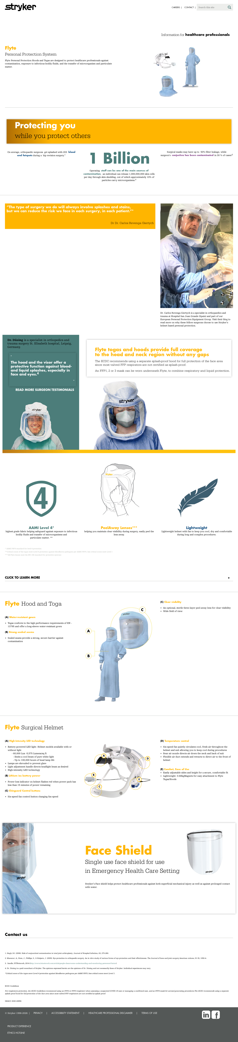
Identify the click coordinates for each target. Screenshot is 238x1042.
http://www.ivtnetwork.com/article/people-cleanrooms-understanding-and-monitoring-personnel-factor (73, 963)
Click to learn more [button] (22, 577)
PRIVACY (38, 1013)
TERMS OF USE (149, 1013)
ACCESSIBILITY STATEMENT (65, 1013)
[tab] (119, 577)
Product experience (19, 1026)
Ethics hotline (16, 1032)
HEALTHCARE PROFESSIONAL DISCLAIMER (110, 1013)
